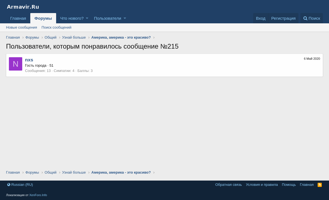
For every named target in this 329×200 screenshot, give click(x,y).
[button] (87, 18)
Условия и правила (262, 184)
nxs (29, 59)
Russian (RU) (20, 184)
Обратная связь (228, 184)
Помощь (289, 184)
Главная (18, 18)
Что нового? (72, 18)
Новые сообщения (21, 27)
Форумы (43, 18)
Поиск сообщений (56, 27)
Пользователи (107, 18)
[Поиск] (311, 18)
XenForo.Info (38, 195)
